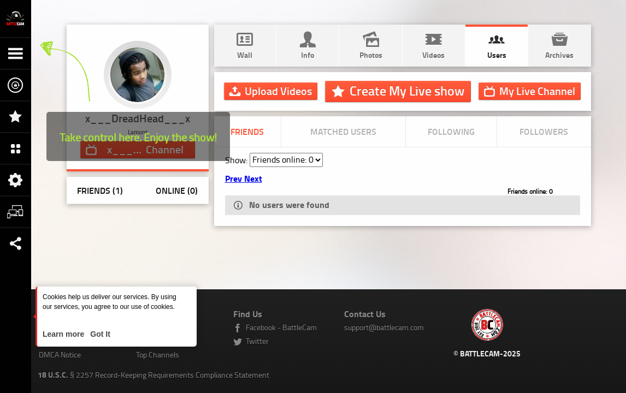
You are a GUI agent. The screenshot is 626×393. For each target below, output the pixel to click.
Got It (99, 334)
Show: (237, 159)
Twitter (257, 341)
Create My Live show (407, 90)
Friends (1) (100, 190)
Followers (543, 131)
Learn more (64, 334)
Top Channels (157, 354)
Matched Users (343, 131)
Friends (247, 131)
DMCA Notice (60, 354)
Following (451, 131)
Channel (537, 90)
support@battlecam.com (384, 327)
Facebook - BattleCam (281, 327)
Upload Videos (278, 90)
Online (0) (177, 190)
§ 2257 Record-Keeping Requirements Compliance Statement (153, 375)
